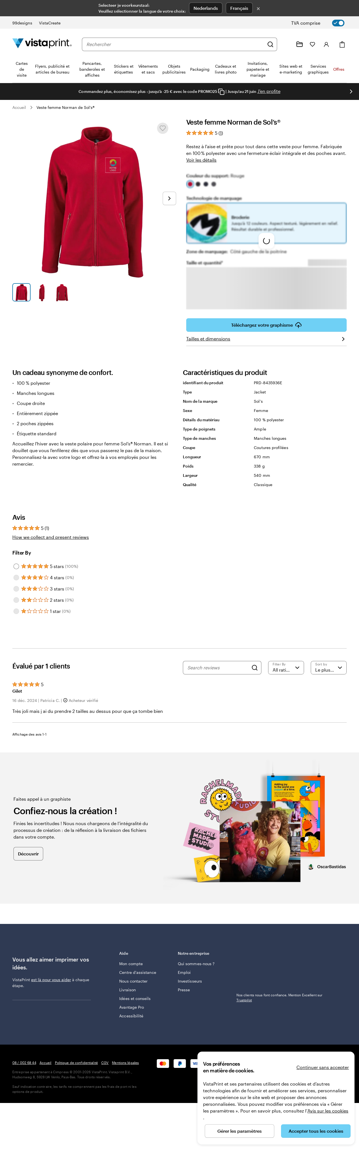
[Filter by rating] (286, 667)
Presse (184, 989)
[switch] (322, 23)
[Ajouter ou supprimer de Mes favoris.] (162, 128)
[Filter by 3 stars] (16, 589)
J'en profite (268, 91)
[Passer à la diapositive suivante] (351, 91)
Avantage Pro (131, 1007)
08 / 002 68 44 (24, 1063)
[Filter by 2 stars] (16, 600)
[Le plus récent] (329, 667)
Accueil (19, 107)
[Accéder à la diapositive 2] (42, 292)
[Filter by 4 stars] (16, 577)
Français (239, 8)
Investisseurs (190, 981)
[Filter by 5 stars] (16, 566)
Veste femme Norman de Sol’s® (65, 107)
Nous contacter (133, 981)
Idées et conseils (135, 998)
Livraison (127, 989)
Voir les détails (201, 159)
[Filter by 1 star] (16, 611)
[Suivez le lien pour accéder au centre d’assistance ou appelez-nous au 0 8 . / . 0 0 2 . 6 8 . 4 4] (286, 44)
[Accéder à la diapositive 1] (21, 292)
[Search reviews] (217, 667)
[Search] (254, 667)
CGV (105, 1063)
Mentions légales (125, 1063)
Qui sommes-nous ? (196, 963)
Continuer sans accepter (322, 1067)
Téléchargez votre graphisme (266, 325)
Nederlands (206, 8)
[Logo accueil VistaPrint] (42, 44)
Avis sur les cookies (327, 1110)
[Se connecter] (326, 44)
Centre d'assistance (137, 972)
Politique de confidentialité (76, 1063)
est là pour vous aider (51, 979)
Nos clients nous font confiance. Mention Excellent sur (279, 997)
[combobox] (175, 44)
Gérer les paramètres (239, 1131)
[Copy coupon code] (221, 91)
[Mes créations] (299, 44)
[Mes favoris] (312, 44)
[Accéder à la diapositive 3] (62, 292)
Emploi (184, 972)
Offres (338, 69)
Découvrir (28, 853)
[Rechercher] (270, 44)
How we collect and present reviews (50, 537)
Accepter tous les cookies (316, 1131)
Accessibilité (131, 1015)
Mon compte (131, 963)
